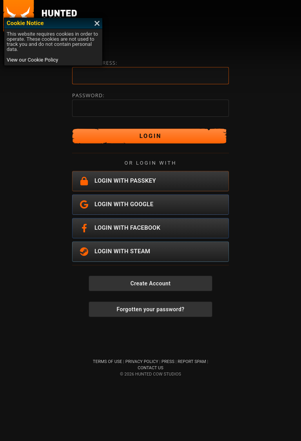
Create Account (151, 283)
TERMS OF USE (107, 361)
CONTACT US (150, 367)
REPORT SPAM (192, 361)
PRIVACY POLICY (141, 361)
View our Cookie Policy (32, 60)
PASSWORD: (88, 95)
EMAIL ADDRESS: (95, 62)
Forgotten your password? (151, 309)
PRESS (167, 361)
